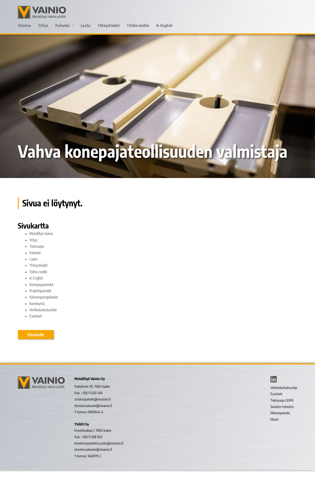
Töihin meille (138, 25)
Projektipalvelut (40, 297)
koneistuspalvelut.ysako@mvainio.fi (97, 450)
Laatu (86, 25)
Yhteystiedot (109, 25)
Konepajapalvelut (42, 290)
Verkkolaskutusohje (43, 316)
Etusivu (24, 25)
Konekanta (37, 309)
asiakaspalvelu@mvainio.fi (91, 406)
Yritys (43, 25)
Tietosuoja (37, 252)
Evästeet (35, 322)
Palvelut (64, 25)
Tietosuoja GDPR (281, 407)
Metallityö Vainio (41, 240)
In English (164, 25)
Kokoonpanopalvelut (44, 303)
